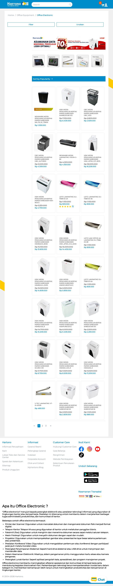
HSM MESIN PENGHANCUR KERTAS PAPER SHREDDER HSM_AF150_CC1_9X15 (92, 158)
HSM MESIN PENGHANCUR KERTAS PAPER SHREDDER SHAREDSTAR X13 (68, 112)
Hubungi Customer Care (65, 447)
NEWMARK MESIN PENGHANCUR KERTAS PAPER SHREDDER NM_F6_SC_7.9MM (43, 119)
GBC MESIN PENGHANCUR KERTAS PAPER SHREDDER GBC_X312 (92, 112)
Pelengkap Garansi (37, 451)
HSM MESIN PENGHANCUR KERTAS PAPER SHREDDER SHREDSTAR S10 (92, 324)
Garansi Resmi (34, 447)
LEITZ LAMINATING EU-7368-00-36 (93, 198)
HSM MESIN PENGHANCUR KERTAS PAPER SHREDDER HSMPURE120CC (68, 324)
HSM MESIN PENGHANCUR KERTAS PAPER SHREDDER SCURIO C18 (43, 365)
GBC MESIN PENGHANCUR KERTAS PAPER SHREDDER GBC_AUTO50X (43, 158)
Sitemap (6, 465)
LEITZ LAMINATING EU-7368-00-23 (68, 198)
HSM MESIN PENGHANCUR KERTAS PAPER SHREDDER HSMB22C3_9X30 (43, 241)
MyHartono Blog (35, 467)
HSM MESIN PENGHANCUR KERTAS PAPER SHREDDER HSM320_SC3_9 (68, 365)
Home (11, 15)
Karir (4, 451)
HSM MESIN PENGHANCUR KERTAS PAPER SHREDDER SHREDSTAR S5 (92, 406)
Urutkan (80, 24)
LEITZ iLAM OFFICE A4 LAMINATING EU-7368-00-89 (92, 240)
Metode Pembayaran (63, 459)
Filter (31, 24)
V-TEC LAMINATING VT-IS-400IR (43, 404)
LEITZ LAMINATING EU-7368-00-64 (93, 280)
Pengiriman (59, 455)
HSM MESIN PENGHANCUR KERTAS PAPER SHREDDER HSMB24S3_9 (43, 324)
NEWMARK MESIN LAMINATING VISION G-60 (68, 157)
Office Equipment (25, 15)
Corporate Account (36, 459)
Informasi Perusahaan (12, 447)
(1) (73, 206)
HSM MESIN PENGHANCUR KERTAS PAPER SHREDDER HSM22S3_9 (92, 365)
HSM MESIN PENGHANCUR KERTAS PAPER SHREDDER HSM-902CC (44, 200)
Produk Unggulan (11, 469)
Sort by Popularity (43, 79)
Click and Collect (36, 463)
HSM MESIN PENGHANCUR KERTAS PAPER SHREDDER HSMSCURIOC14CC (68, 282)
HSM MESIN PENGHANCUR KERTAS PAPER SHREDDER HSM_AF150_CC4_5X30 (68, 241)
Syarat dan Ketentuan (12, 461)
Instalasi (32, 455)
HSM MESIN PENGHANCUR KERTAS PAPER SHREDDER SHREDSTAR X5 (68, 406)
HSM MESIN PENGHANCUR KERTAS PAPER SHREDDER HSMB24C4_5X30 (43, 282)
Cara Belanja (59, 451)
